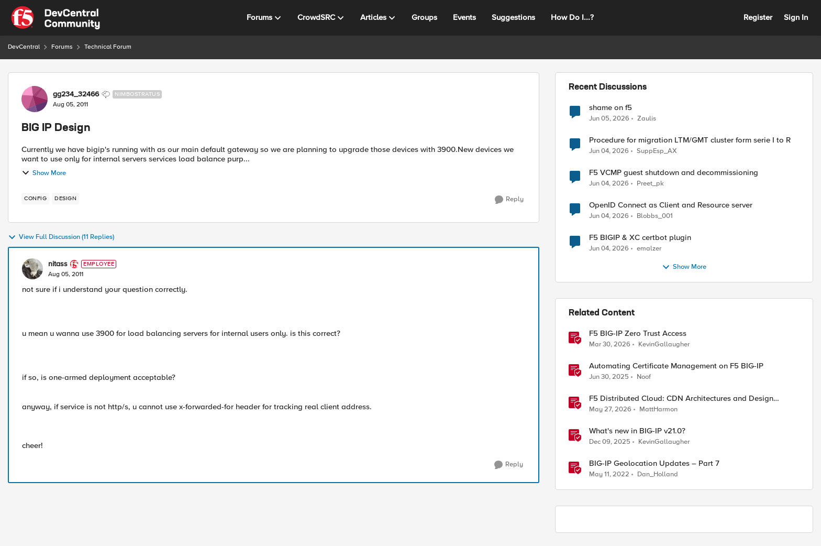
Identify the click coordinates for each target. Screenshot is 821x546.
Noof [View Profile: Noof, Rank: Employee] (644, 377)
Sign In (796, 17)
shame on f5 (610, 107)
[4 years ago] (609, 475)
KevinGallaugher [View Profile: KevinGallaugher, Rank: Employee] (664, 344)
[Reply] (509, 199)
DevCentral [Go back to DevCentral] (24, 47)
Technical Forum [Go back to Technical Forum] (107, 47)
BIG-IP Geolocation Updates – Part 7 (654, 463)
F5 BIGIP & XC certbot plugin (640, 237)
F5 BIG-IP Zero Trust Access (637, 333)
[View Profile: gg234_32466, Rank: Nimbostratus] (34, 99)
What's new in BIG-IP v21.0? (637, 431)
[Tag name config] (35, 198)
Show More (43, 173)
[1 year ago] (609, 377)
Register (758, 17)
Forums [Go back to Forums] (62, 47)
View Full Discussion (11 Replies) (61, 237)
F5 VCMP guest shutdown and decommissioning (673, 172)
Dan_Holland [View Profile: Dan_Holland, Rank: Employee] (657, 474)
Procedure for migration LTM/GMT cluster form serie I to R (690, 140)
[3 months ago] (609, 345)
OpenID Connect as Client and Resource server (670, 205)
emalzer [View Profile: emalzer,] (649, 249)
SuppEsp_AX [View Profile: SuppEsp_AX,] (657, 151)
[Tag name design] (65, 198)
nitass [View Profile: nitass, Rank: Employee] (58, 264)
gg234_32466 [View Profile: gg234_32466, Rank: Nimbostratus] (76, 94)
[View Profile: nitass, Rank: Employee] (32, 268)
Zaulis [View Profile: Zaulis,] (646, 118)
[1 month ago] (609, 118)
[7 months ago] (609, 442)
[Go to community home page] (55, 17)
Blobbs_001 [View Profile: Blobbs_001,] (655, 216)
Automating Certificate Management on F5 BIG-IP (676, 366)
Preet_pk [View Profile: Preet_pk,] (650, 184)
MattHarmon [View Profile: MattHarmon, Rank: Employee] (658, 409)
